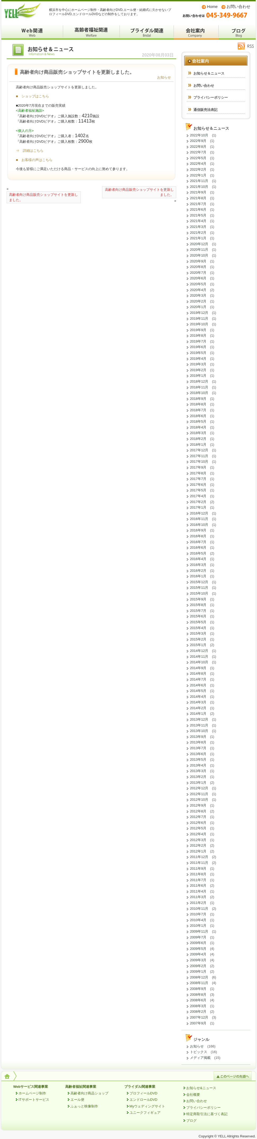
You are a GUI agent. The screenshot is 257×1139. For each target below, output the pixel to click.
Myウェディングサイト (147, 1106)
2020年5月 (198, 284)
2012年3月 (198, 840)
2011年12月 (199, 857)
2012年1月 (198, 851)
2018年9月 (198, 399)
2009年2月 (198, 966)
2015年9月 (198, 599)
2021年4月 (198, 221)
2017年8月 (198, 473)
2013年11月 (199, 725)
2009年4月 (198, 954)
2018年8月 (198, 404)
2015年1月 (198, 645)
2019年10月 (199, 324)
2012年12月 (199, 788)
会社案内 (196, 32)
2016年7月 (198, 542)
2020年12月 (199, 244)
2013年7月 (198, 748)
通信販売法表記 (205, 110)
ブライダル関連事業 (139, 1087)
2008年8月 (198, 995)
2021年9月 (198, 192)
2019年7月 (198, 341)
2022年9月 (198, 141)
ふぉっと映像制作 (84, 1106)
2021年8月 (198, 198)
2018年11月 (199, 387)
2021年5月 (198, 215)
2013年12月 (199, 719)
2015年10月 (199, 593)
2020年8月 (198, 267)
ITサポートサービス (34, 1100)
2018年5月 (198, 421)
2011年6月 (198, 885)
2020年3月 (198, 295)
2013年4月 (198, 765)
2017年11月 (199, 456)
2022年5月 (198, 158)
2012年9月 (198, 805)
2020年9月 (198, 261)
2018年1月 (198, 445)
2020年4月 (198, 290)
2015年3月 (198, 633)
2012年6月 (198, 823)
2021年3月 (198, 227)
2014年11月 (199, 657)
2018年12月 (199, 381)
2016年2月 (198, 571)
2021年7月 (198, 204)
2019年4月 (198, 359)
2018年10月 (199, 393)
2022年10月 (199, 135)
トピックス (198, 1052)
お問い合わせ (238, 6)
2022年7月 (198, 152)
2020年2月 (198, 301)
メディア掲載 (200, 1058)
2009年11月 (199, 931)
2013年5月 (198, 759)
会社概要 (193, 1095)
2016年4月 (198, 559)
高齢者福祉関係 (91, 32)
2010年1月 (198, 926)
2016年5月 (198, 553)
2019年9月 (198, 330)
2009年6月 (198, 943)
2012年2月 (198, 845)
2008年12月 (199, 977)
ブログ (237, 32)
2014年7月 (198, 679)
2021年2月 (198, 233)
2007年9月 (198, 1023)
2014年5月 (198, 691)
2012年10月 (199, 800)
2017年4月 (198, 496)
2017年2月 (198, 502)
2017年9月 (198, 467)
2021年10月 (199, 187)
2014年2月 (198, 708)
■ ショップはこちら (32, 96)
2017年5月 (198, 490)
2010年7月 (198, 914)
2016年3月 (198, 565)
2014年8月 (198, 673)
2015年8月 (198, 605)
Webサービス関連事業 (30, 1087)
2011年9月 (198, 869)
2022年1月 (198, 175)
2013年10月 (199, 731)
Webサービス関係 (32, 32)
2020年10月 (199, 255)
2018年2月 (198, 439)
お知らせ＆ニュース (46, 51)
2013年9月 (198, 737)
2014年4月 (198, 697)
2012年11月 (199, 794)
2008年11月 (199, 983)
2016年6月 (198, 547)
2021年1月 (198, 238)
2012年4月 (198, 834)
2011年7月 (198, 880)
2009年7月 (198, 937)
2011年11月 (199, 863)
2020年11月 (199, 250)
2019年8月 (198, 335)
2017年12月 (199, 450)
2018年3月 (198, 433)
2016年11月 (199, 519)
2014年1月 (198, 714)
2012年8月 (198, 811)
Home (212, 6)
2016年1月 (198, 576)
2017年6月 (198, 485)
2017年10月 (199, 462)
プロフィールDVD (143, 1093)
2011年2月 (198, 903)
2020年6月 (198, 278)
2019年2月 (198, 370)
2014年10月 (199, 662)
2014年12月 (199, 651)
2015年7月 (198, 611)
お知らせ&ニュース (201, 1088)
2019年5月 (198, 353)
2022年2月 (198, 169)
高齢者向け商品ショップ (89, 1093)
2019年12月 (199, 313)
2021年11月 (199, 181)
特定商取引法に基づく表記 (207, 1114)
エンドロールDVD (143, 1100)
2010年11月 (199, 909)
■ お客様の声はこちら (34, 160)
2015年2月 (198, 639)
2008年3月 (198, 1006)
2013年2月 (198, 777)
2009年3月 (198, 960)
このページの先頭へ (233, 1075)
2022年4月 (198, 164)
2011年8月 (198, 874)
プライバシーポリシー (210, 97)
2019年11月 (199, 319)
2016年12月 (199, 513)
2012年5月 (198, 828)
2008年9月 (198, 989)
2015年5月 (198, 622)
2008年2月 (198, 1012)
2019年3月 (198, 364)
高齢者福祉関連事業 (80, 1087)
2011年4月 (198, 891)
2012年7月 (198, 817)
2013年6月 (198, 754)
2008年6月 (198, 1000)
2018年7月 (198, 410)
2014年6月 (198, 685)
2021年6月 (198, 209)
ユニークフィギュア (145, 1113)
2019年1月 (198, 376)
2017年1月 (198, 507)
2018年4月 (198, 427)
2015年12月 (199, 582)
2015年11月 (199, 588)
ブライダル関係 (147, 32)
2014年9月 (198, 668)
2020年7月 (198, 273)
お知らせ (164, 77)
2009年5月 (198, 949)
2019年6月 (198, 347)
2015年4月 (198, 628)
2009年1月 (198, 971)
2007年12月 (199, 1017)
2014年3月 (198, 702)
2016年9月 (198, 530)
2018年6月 (198, 416)
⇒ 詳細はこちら (29, 151)
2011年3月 (198, 897)
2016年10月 (199, 525)
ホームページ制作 (32, 1093)
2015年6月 (198, 616)
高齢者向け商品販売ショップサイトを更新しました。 (43, 197)
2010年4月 (198, 920)
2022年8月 (198, 147)
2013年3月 (198, 771)
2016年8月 (198, 536)
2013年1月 (198, 783)
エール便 (77, 1100)
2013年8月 (198, 742)
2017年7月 (198, 479)
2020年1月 (198, 307)
